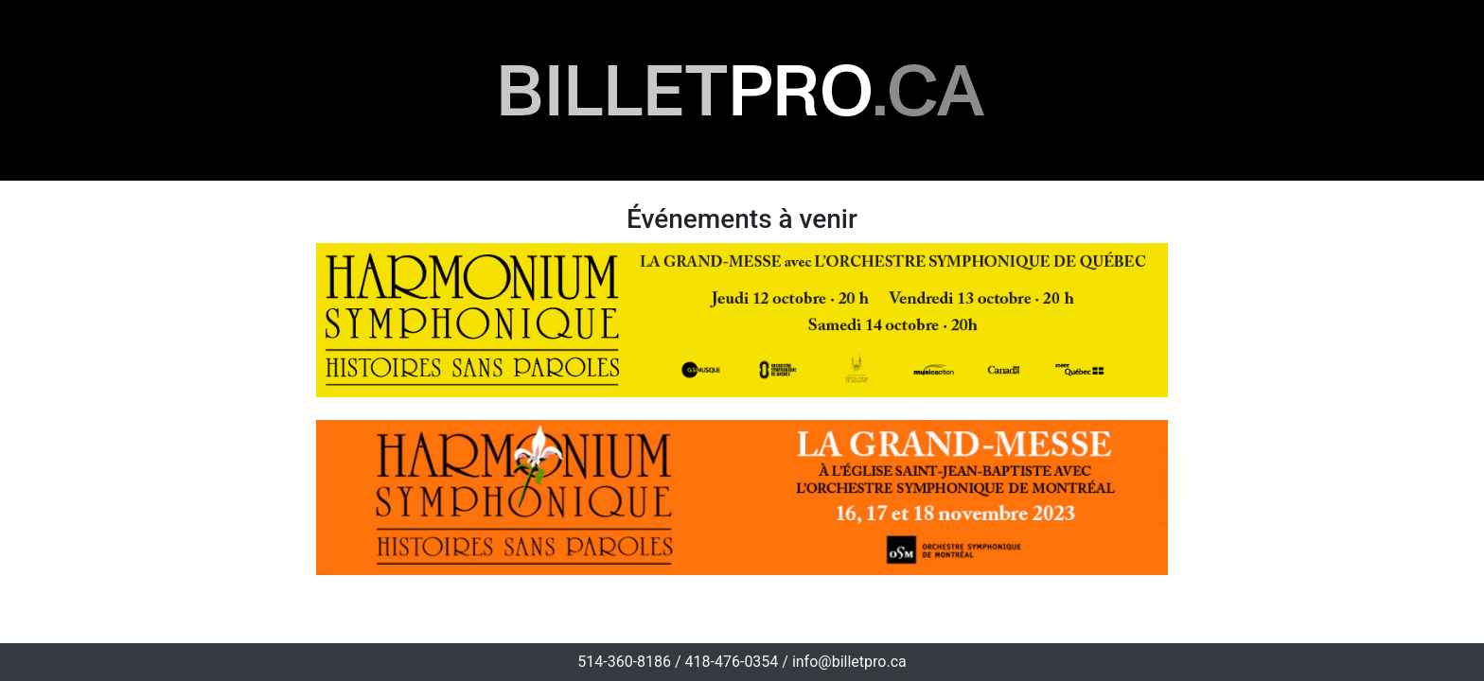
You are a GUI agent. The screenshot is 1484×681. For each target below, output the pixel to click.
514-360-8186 (624, 662)
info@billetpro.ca (849, 662)
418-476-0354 (732, 662)
